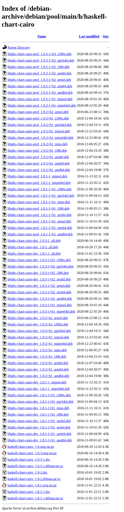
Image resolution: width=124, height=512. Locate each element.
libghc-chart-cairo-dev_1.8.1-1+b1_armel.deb (39, 427)
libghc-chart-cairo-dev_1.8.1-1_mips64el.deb (39, 389)
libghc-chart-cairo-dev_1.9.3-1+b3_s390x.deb (39, 260)
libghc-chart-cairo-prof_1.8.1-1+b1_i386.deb (38, 208)
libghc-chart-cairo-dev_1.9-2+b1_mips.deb (37, 350)
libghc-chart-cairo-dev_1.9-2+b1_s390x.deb (38, 324)
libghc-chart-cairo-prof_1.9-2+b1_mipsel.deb (39, 131)
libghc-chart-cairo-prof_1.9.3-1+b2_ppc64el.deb (41, 60)
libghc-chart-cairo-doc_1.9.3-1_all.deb (34, 240)
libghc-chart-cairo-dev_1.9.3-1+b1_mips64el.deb (41, 311)
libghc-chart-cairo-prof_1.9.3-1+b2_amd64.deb (40, 92)
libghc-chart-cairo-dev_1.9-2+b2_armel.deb (38, 318)
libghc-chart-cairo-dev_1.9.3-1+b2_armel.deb (39, 286)
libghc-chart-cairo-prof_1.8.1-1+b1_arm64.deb (40, 228)
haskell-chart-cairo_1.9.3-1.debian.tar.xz (35, 466)
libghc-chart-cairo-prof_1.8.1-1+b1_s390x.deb (39, 189)
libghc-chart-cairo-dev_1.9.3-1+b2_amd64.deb (40, 298)
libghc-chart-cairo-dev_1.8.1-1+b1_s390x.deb (39, 395)
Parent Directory (19, 47)
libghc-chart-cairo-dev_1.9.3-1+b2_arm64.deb (39, 292)
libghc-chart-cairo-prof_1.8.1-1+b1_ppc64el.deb (41, 195)
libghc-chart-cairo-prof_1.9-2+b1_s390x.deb (38, 118)
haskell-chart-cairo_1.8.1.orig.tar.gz (32, 485)
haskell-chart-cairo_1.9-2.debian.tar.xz (34, 479)
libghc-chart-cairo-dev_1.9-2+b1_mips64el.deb (40, 343)
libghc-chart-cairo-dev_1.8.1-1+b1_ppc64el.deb (40, 401)
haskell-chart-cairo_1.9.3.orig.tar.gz (32, 453)
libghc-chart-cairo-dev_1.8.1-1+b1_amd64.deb (40, 440)
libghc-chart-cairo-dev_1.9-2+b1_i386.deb (37, 356)
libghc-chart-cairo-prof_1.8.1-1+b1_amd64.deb (40, 234)
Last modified (89, 36)
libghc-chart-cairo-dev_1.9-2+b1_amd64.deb (38, 376)
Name (41, 36)
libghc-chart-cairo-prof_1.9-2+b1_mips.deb (37, 144)
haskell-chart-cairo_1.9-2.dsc (28, 472)
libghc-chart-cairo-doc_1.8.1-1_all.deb (34, 253)
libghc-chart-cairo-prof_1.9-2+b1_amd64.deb (39, 170)
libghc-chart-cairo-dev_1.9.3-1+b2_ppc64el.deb (40, 266)
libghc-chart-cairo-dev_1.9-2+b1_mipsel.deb (38, 337)
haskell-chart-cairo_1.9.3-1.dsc (29, 459)
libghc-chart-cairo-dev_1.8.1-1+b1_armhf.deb (39, 421)
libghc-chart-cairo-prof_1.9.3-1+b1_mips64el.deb (42, 105)
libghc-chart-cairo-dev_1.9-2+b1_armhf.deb (38, 363)
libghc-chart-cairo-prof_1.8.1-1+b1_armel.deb (39, 221)
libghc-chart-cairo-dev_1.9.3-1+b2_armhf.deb (39, 279)
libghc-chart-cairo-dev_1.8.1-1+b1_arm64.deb (39, 434)
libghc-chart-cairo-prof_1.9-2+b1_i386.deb (37, 150)
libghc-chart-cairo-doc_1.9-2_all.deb (33, 247)
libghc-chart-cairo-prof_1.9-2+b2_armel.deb (38, 112)
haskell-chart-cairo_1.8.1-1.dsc (29, 492)
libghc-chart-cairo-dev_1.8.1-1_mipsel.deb (37, 382)
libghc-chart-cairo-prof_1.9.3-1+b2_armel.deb (39, 80)
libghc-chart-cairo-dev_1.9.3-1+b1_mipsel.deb (40, 305)
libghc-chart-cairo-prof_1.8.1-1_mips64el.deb (39, 183)
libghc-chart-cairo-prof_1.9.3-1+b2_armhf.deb (39, 73)
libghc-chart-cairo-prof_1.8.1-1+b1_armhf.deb (39, 215)
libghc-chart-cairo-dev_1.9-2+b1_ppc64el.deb (39, 331)
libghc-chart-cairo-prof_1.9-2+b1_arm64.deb (39, 163)
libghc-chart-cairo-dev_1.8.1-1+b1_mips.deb (38, 408)
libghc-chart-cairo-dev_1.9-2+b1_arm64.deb (38, 369)
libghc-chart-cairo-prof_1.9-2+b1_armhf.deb (38, 157)
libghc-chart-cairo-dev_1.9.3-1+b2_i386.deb (38, 273)
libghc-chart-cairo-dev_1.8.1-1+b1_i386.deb (38, 414)
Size (106, 36)
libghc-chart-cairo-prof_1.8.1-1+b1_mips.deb (39, 202)
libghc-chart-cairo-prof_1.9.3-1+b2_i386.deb (38, 67)
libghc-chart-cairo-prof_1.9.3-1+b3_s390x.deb (39, 54)
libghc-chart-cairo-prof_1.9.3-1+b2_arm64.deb (40, 86)
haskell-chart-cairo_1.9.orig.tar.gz (31, 446)
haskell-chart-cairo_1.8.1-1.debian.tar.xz (35, 498)
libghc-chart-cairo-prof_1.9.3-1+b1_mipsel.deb (40, 99)
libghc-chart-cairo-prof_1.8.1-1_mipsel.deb (37, 176)
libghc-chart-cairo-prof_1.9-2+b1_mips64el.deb (40, 137)
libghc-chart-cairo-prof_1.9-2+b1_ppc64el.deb (40, 125)
